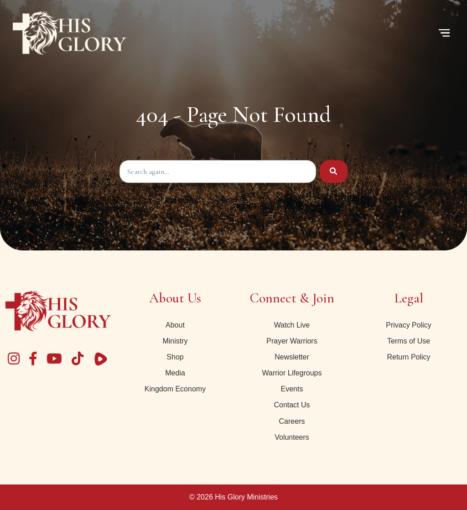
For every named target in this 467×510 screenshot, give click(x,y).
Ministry (174, 341)
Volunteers (292, 437)
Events (292, 389)
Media (175, 373)
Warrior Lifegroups (292, 373)
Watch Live (292, 325)
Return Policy (408, 357)
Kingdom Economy (175, 389)
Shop (174, 357)
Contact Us (292, 405)
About (175, 325)
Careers (292, 421)
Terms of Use (408, 341)
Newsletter (292, 357)
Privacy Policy (408, 325)
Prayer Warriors (291, 341)
